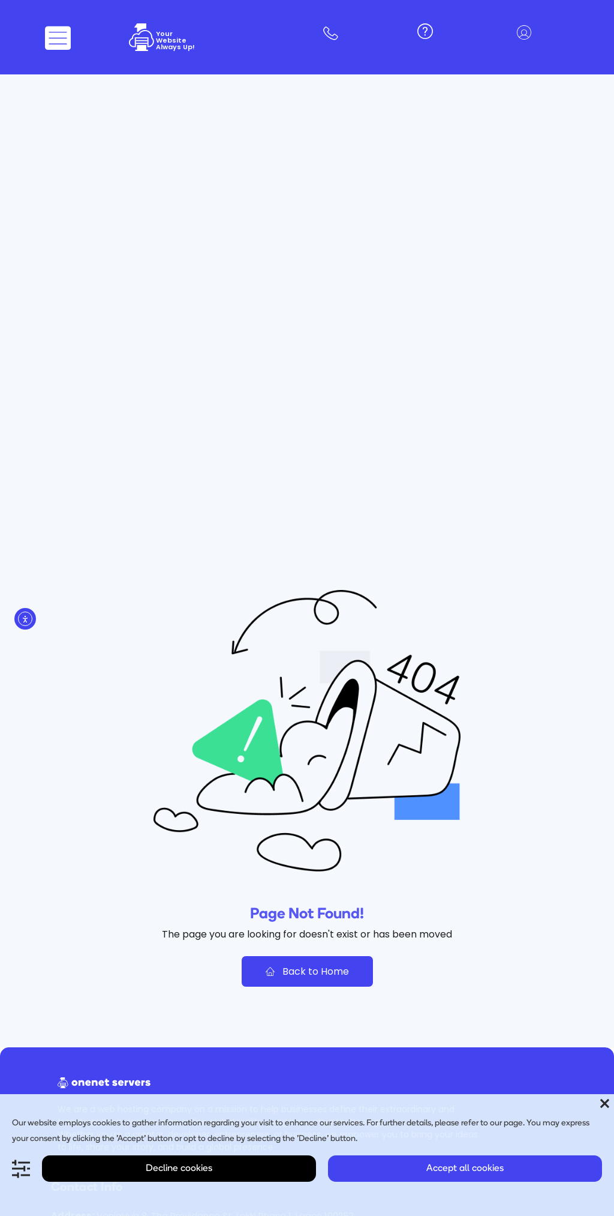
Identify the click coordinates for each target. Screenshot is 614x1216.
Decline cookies (179, 1168)
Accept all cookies (465, 1168)
